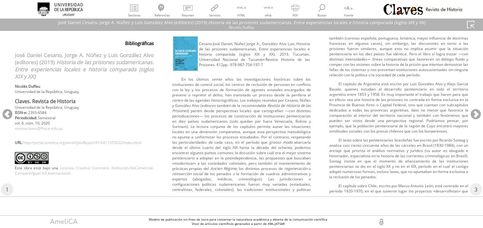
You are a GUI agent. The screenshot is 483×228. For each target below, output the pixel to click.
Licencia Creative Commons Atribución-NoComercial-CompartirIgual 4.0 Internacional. (84, 191)
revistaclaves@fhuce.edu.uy (43, 134)
